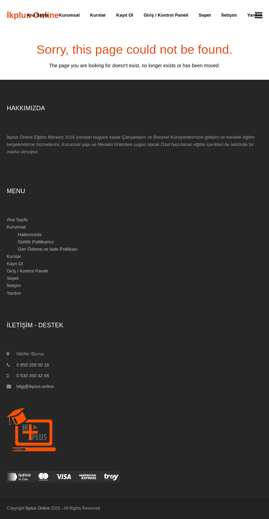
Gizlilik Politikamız (36, 241)
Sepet (12, 278)
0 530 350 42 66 (32, 375)
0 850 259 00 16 (32, 364)
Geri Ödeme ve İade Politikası (48, 249)
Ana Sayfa (17, 219)
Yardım (14, 293)
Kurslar (14, 256)
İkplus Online (38, 508)
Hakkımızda (30, 234)
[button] (258, 15)
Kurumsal (16, 227)
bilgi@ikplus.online (35, 386)
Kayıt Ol (15, 263)
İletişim (13, 285)
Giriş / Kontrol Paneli (27, 271)
